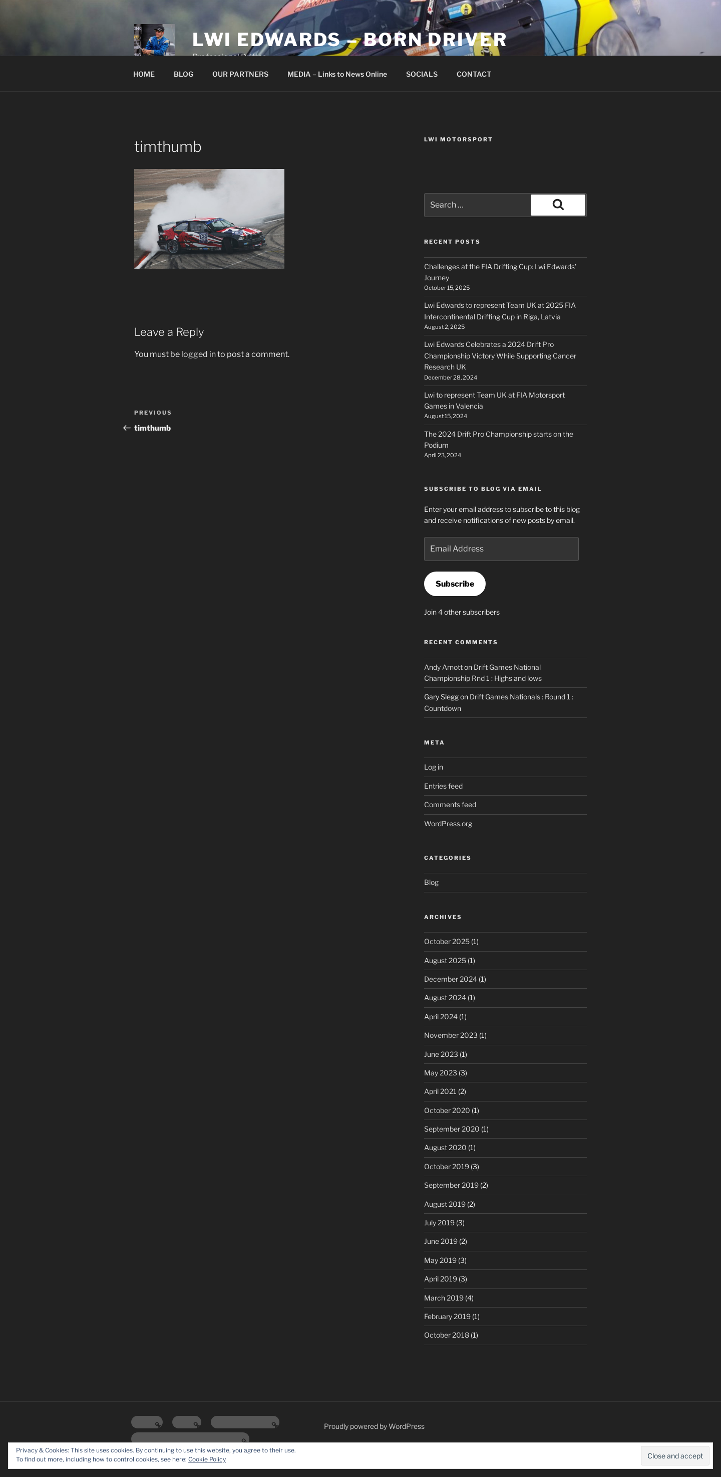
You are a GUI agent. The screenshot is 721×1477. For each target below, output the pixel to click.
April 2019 (440, 1278)
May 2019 (440, 1260)
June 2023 (441, 1054)
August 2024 (445, 997)
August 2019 (445, 1204)
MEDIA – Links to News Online (337, 74)
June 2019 (441, 1241)
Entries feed (443, 786)
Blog (431, 882)
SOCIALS (422, 74)
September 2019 (451, 1185)
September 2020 (452, 1129)
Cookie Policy (207, 1459)
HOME (144, 74)
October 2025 (447, 941)
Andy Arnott (443, 667)
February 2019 (447, 1316)
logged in (198, 354)
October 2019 (446, 1166)
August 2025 (445, 960)
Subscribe (455, 584)
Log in (433, 767)
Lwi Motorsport (458, 139)
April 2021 (440, 1091)
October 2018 (446, 1335)
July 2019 (439, 1222)
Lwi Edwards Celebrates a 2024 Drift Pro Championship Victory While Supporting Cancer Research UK (500, 355)
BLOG (183, 74)
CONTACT (474, 74)
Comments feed (450, 804)
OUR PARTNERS (240, 74)
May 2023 (440, 1072)
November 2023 (451, 1035)
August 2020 (445, 1147)
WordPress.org (448, 823)
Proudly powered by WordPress (374, 1426)
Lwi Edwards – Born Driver (350, 40)
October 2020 (447, 1110)
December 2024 (450, 979)
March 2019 (444, 1298)
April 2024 (441, 1016)
